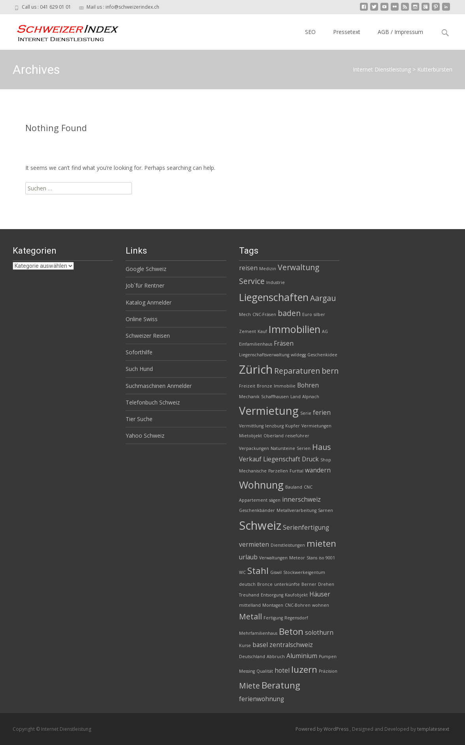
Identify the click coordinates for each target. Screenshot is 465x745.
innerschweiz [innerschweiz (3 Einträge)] (301, 499)
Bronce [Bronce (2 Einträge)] (265, 584)
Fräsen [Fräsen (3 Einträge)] (284, 343)
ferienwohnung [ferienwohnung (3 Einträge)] (261, 699)
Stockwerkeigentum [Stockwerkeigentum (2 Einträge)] (304, 572)
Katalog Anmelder (148, 302)
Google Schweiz (146, 269)
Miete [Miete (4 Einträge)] (249, 685)
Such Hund (139, 368)
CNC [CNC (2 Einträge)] (308, 487)
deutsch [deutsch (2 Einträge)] (247, 584)
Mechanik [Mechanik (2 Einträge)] (249, 396)
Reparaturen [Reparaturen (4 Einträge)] (297, 370)
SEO (310, 32)
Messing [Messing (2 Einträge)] (247, 671)
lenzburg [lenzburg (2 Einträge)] (274, 426)
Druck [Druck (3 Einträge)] (310, 459)
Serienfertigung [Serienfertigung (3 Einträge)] (306, 527)
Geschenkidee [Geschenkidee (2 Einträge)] (322, 354)
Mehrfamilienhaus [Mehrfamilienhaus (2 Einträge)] (258, 633)
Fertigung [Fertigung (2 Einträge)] (273, 618)
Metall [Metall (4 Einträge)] (250, 616)
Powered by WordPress (323, 729)
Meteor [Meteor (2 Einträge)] (297, 558)
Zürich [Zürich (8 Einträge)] (256, 369)
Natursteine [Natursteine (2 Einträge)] (283, 448)
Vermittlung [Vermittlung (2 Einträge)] (251, 426)
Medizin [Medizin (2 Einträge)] (267, 268)
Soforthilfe (139, 352)
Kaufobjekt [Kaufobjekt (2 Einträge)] (296, 595)
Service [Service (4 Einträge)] (252, 281)
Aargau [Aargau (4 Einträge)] (323, 298)
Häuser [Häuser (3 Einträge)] (319, 594)
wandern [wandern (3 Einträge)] (318, 470)
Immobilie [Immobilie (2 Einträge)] (285, 386)
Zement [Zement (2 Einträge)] (247, 331)
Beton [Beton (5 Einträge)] (291, 631)
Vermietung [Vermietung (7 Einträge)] (269, 410)
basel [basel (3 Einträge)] (260, 645)
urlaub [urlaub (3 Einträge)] (248, 557)
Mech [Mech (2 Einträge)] (245, 314)
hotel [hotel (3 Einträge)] (282, 670)
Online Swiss (142, 319)
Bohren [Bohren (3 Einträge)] (308, 385)
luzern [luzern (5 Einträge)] (304, 669)
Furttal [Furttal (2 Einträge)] (296, 471)
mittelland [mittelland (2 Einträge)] (250, 605)
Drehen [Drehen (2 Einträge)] (326, 584)
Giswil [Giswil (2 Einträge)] (276, 572)
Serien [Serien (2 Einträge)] (304, 448)
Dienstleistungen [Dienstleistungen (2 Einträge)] (288, 545)
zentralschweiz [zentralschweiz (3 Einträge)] (291, 645)
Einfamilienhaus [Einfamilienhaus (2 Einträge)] (255, 344)
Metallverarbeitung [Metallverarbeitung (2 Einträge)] (296, 510)
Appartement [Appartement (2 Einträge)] (253, 500)
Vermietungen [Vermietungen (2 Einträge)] (316, 426)
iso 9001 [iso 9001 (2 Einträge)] (327, 558)
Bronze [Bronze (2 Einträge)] (264, 386)
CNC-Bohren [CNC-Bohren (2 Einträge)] (298, 605)
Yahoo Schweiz (145, 435)
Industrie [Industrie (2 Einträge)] (275, 282)
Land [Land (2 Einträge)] (295, 396)
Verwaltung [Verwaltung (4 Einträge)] (298, 267)
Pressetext (346, 32)
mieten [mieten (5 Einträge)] (321, 543)
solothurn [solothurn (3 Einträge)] (319, 632)
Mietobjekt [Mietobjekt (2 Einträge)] (250, 435)
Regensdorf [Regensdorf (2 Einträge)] (296, 618)
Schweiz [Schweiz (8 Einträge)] (260, 525)
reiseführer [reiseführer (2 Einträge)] (297, 435)
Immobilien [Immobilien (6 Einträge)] (294, 329)
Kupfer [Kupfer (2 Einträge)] (292, 426)
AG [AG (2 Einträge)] (325, 331)
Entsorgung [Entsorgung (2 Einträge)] (272, 595)
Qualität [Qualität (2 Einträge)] (264, 671)
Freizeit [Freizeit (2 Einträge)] (247, 386)
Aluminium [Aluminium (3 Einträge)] (301, 656)
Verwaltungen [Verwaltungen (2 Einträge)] (273, 558)
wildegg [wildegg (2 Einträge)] (298, 354)
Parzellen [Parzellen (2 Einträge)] (278, 471)
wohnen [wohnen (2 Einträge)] (320, 605)
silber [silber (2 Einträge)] (319, 314)
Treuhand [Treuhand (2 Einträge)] (249, 595)
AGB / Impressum (400, 32)
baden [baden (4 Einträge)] (289, 313)
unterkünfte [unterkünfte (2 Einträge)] (287, 584)
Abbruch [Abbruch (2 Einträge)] (276, 656)
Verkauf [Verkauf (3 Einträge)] (250, 459)
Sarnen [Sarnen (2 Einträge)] (325, 510)
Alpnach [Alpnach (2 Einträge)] (310, 396)
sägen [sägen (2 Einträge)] (275, 500)
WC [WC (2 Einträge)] (242, 572)
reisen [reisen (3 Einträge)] (248, 268)
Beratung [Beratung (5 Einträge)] (281, 685)
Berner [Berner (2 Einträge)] (308, 584)
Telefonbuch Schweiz (153, 402)
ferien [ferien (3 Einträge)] (322, 412)
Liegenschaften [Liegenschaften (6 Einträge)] (274, 297)
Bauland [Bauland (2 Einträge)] (293, 487)
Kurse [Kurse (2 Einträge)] (245, 645)
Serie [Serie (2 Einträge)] (305, 413)
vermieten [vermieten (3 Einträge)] (254, 544)
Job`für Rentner (145, 285)
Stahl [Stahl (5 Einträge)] (258, 570)
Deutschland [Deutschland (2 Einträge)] (252, 656)
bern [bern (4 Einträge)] (330, 370)
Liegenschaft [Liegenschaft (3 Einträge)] (281, 459)
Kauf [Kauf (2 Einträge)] (262, 331)
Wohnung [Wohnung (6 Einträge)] (261, 484)
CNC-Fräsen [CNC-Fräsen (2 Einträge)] (264, 314)
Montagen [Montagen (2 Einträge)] (272, 605)
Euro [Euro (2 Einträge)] (307, 314)
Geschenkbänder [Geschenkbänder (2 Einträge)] (257, 510)
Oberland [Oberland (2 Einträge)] (274, 435)
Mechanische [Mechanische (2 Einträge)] (253, 471)
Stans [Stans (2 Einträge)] (312, 558)
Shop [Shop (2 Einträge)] (325, 460)
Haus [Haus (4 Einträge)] (321, 447)
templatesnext (433, 729)
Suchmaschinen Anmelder (159, 385)
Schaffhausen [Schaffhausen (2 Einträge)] (275, 396)
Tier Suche (139, 419)
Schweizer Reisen (148, 335)
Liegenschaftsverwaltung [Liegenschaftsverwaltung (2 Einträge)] (264, 354)
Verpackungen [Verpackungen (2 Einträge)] (254, 448)
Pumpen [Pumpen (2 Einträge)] (328, 656)
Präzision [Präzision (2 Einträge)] (328, 671)
